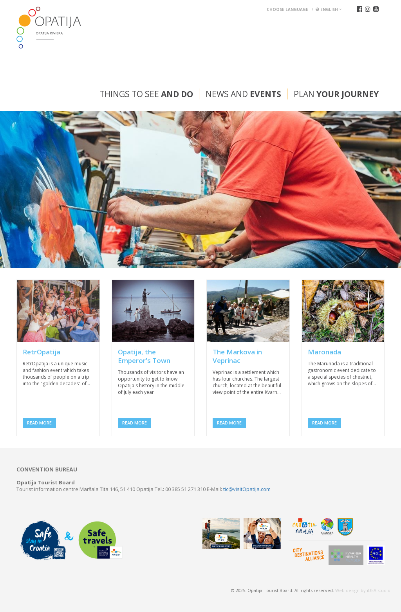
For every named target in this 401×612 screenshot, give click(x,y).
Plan (336, 93)
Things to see (146, 93)
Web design (347, 590)
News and (243, 93)
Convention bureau (46, 469)
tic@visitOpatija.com (247, 489)
